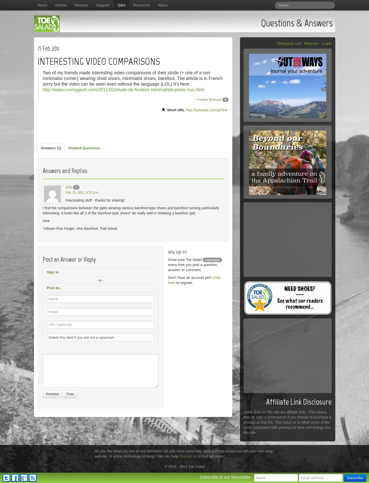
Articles (61, 5)
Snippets (103, 5)
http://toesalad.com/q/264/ (206, 110)
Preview (52, 394)
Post (70, 394)
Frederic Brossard (209, 100)
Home (42, 5)
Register (311, 43)
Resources (141, 5)
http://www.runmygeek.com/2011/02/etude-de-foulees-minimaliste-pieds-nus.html (123, 89)
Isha (69, 187)
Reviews (81, 5)
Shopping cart (289, 43)
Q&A (121, 5)
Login (326, 43)
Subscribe (355, 478)
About (163, 5)
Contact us (188, 456)
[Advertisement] (133, 126)
